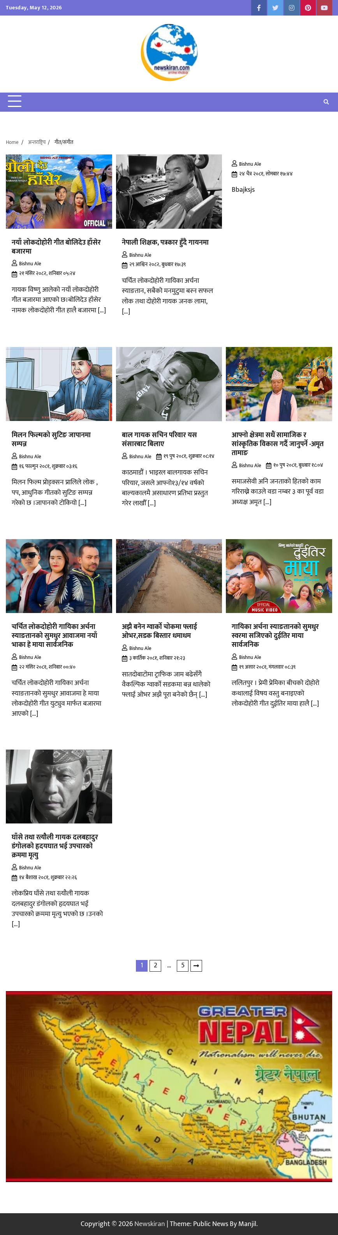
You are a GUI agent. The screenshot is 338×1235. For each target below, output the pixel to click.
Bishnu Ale (26, 264)
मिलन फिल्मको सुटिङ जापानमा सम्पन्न (51, 439)
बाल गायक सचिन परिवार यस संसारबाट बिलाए (159, 439)
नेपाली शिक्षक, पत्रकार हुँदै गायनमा (165, 242)
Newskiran (149, 1224)
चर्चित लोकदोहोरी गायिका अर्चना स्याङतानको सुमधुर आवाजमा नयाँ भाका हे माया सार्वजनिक (54, 635)
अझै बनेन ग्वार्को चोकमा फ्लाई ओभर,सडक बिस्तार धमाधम (159, 631)
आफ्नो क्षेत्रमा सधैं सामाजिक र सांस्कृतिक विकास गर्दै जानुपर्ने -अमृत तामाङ (278, 444)
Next (196, 966)
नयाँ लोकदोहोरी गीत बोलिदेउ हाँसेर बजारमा (56, 247)
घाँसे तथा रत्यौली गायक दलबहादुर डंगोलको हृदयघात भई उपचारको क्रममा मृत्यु (55, 846)
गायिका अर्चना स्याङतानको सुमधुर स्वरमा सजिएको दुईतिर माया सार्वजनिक (275, 635)
